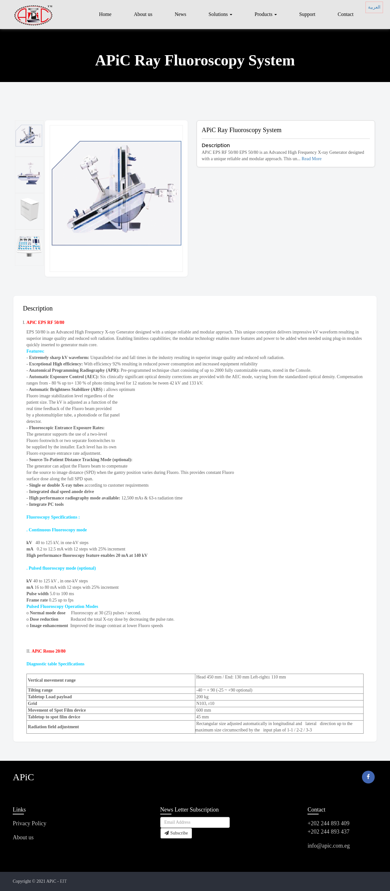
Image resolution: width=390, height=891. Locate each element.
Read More (312, 158)
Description (38, 308)
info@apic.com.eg (328, 845)
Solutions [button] (220, 14)
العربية (374, 7)
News (180, 14)
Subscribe (176, 833)
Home (105, 14)
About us (143, 14)
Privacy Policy (30, 823)
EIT (63, 881)
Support (307, 14)
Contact (346, 14)
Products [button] (266, 14)
